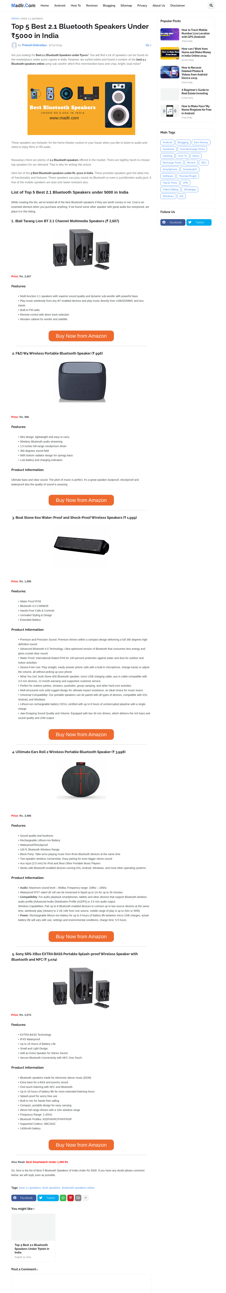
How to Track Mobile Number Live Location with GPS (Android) (196, 33)
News (196, 155)
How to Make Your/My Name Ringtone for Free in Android (196, 110)
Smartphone (170, 169)
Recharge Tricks (172, 162)
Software (168, 176)
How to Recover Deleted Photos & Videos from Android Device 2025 (194, 73)
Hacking (167, 155)
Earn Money (201, 142)
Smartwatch (190, 169)
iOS (181, 196)
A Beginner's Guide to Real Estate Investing (195, 91)
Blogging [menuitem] (109, 5)
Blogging (183, 142)
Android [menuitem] (59, 5)
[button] (211, 5)
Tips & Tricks (170, 182)
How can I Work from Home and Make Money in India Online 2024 (196, 52)
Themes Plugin (188, 176)
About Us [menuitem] (159, 5)
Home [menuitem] (45, 5)
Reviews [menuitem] (92, 5)
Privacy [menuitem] (142, 5)
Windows (168, 196)
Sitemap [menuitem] (126, 5)
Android (167, 142)
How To (182, 155)
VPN (185, 182)
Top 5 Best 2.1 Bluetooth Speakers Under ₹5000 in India (32, 1248)
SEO (203, 162)
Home (15, 18)
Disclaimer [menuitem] (177, 5)
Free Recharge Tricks (192, 149)
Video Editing (170, 189)
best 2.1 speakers (32, 18)
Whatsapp (190, 189)
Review (191, 162)
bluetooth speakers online (78, 1187)
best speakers (51, 1187)
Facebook (168, 149)
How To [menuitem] (76, 5)
